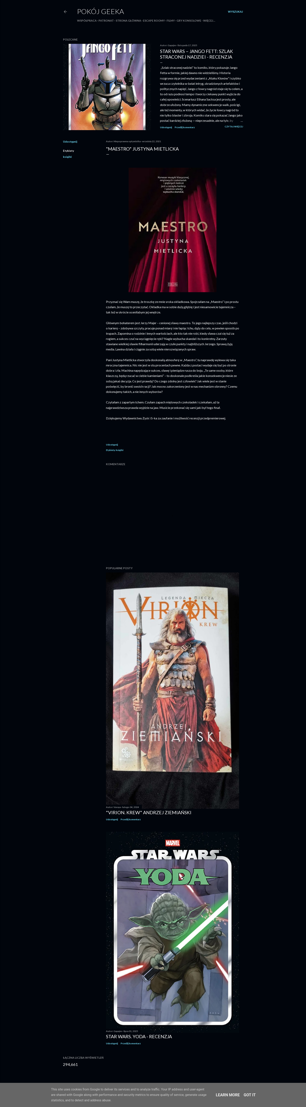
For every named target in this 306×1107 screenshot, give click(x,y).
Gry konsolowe (189, 20)
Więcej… (209, 20)
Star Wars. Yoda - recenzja (139, 1036)
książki (67, 156)
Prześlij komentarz (185, 127)
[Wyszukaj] (235, 11)
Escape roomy (154, 20)
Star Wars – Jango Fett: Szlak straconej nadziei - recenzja (196, 54)
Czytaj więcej (234, 126)
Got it (250, 1095)
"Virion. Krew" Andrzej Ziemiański (148, 812)
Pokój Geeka (100, 11)
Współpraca (87, 20)
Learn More (228, 1095)
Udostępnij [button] (166, 127)
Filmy (171, 20)
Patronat (106, 20)
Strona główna (128, 20)
